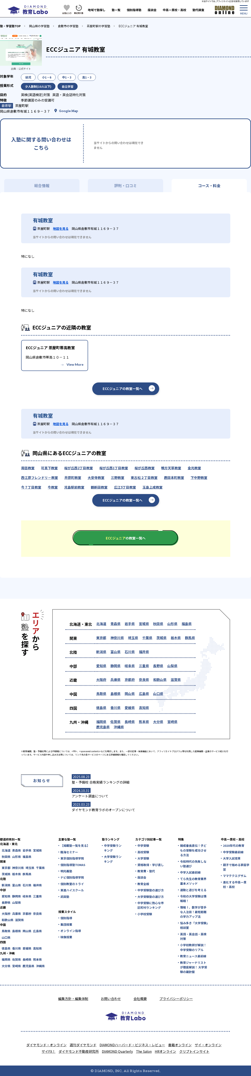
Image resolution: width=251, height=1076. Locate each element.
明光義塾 (66, 871)
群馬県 (190, 637)
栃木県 (176, 637)
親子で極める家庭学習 (236, 867)
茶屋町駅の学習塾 (98, 26)
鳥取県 (101, 693)
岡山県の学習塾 (39, 26)
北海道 (101, 623)
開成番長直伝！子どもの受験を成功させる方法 (193, 850)
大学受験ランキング (113, 859)
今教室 (53, 487)
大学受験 (143, 858)
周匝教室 (28, 467)
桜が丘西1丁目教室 (113, 467)
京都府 (130, 679)
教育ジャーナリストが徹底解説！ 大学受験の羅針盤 (193, 967)
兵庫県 (115, 679)
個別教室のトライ (72, 884)
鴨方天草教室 (171, 467)
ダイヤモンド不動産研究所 (79, 1051)
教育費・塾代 (146, 871)
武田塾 (64, 897)
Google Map (68, 111)
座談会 (152, 10)
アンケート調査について (90, 795)
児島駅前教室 (74, 487)
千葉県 (147, 637)
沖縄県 (119, 726)
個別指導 (66, 918)
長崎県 (130, 721)
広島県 (144, 693)
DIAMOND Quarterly (117, 1051)
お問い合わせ (111, 998)
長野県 (158, 665)
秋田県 (158, 623)
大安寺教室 (96, 477)
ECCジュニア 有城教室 (133, 26)
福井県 (144, 651)
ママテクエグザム (234, 876)
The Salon (144, 1051)
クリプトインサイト (194, 1051)
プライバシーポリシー (176, 998)
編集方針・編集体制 (73, 998)
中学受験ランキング (113, 847)
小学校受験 (144, 914)
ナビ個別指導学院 (72, 877)
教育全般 (143, 884)
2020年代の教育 (233, 845)
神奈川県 (117, 637)
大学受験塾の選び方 (150, 897)
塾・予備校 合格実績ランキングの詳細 (100, 782)
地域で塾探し (96, 10)
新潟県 (101, 651)
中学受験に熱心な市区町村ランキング (150, 905)
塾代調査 (198, 10)
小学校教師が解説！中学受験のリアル (193, 947)
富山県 (115, 651)
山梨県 (172, 665)
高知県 (144, 707)
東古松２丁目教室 (144, 477)
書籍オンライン (180, 1044)
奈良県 (144, 679)
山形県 (172, 623)
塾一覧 (116, 10)
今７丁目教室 (31, 487)
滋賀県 (176, 679)
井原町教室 (72, 477)
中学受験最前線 (233, 852)
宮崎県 (172, 721)
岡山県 (130, 693)
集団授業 (66, 924)
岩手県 (130, 623)
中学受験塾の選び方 (150, 890)
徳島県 (101, 707)
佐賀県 (115, 721)
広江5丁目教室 (125, 487)
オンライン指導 (70, 931)
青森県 (115, 623)
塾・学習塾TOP (10, 26)
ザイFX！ (48, 1051)
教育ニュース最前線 (193, 956)
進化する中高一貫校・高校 (234, 884)
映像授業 (66, 937)
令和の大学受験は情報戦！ (193, 898)
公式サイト (24, 68)
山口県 (158, 693)
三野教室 (117, 477)
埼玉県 (133, 637)
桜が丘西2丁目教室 (78, 467)
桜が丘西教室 (144, 467)
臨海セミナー (69, 852)
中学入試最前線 (190, 872)
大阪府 (101, 679)
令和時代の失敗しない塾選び (193, 863)
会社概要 (140, 998)
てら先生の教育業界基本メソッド (193, 881)
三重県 (144, 665)
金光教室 (194, 467)
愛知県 (101, 665)
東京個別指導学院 (72, 858)
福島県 (187, 623)
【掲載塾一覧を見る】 (74, 845)
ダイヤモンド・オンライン (46, 1044)
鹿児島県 (103, 726)
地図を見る (61, 228)
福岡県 (101, 721)
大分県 (158, 721)
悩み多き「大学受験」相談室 (194, 925)
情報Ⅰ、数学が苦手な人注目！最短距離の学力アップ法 (193, 912)
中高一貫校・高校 (174, 10)
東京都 (101, 637)
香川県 (115, 707)
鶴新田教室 (99, 487)
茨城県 (161, 637)
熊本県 (144, 721)
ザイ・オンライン (208, 1044)
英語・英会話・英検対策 (193, 936)
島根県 (115, 693)
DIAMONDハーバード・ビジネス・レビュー (132, 1044)
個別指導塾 (134, 10)
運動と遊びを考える (193, 890)
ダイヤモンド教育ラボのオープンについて (103, 809)
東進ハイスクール (72, 890)
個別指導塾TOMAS (72, 865)
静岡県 (115, 665)
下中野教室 (199, 477)
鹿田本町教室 (174, 477)
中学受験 (143, 845)
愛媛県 (130, 707)
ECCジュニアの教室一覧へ (122, 388)
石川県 (130, 651)
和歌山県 (159, 679)
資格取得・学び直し (150, 865)
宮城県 (144, 623)
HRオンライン (165, 1051)
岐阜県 (130, 665)
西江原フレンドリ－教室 (39, 477)
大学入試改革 (232, 858)
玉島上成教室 (152, 487)
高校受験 (143, 852)
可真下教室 (49, 467)
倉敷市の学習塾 (68, 26)
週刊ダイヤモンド (83, 1044)
